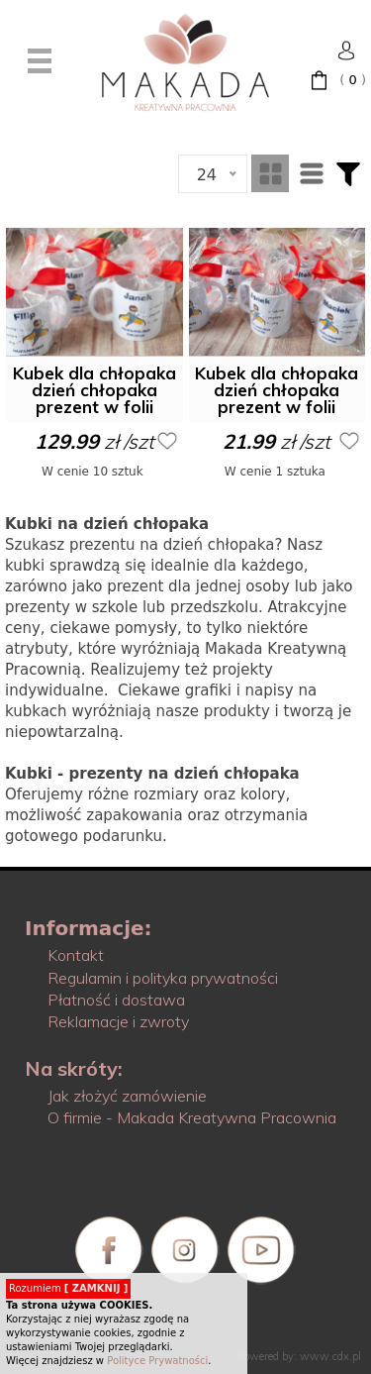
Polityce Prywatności (157, 1360)
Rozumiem (68, 1288)
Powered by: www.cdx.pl (299, 1356)
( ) (352, 80)
